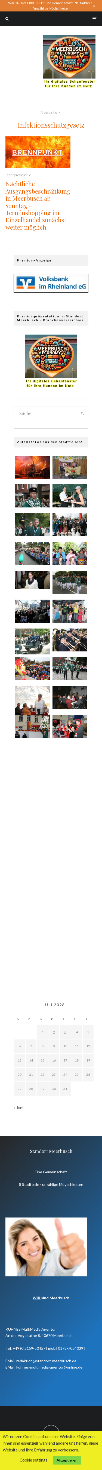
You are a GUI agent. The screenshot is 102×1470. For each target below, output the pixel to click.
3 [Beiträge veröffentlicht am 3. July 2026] (65, 1032)
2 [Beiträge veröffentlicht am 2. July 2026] (54, 1032)
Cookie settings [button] (33, 1460)
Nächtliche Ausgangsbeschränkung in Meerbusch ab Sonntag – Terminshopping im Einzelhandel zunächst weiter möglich (37, 205)
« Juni (18, 1107)
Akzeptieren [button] (67, 1460)
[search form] (45, 413)
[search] (82, 413)
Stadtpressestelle (18, 175)
